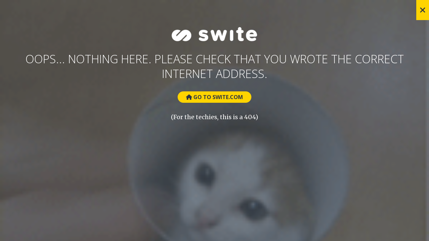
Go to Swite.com (214, 97)
